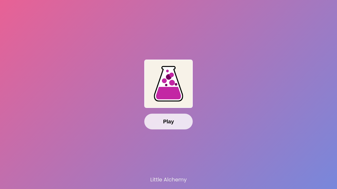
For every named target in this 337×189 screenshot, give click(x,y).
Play (168, 121)
